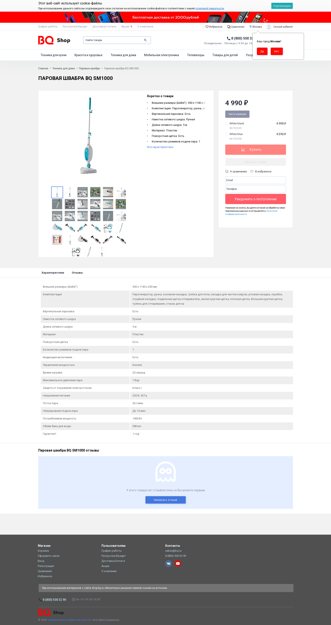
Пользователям (113, 545)
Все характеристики (160, 147)
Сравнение (235, 26)
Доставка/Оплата (104, 26)
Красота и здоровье (89, 55)
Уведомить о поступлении (255, 199)
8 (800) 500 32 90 (244, 38)
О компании (145, 26)
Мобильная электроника (161, 55)
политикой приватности (209, 8)
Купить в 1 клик (256, 162)
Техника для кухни (53, 55)
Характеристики (53, 272)
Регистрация (46, 566)
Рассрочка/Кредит (75, 26)
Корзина (43, 550)
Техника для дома (123, 55)
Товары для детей (225, 55)
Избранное (214, 26)
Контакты (172, 545)
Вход (41, 560)
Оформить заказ (49, 555)
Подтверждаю (282, 5)
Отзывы (77, 272)
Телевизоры (195, 55)
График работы (48, 26)
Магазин (44, 545)
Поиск (145, 40)
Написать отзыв (165, 499)
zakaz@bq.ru (173, 550)
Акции (126, 26)
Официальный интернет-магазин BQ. (70, 619)
